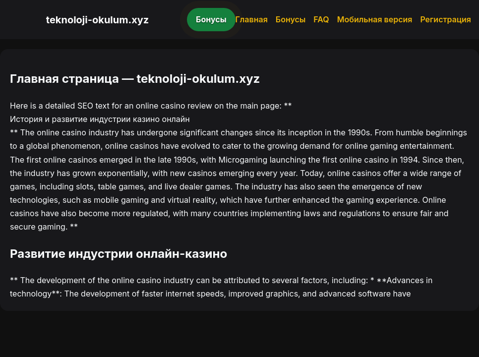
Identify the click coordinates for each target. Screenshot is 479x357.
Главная (252, 19)
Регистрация (445, 19)
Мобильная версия (375, 19)
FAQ (321, 19)
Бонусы (211, 19)
